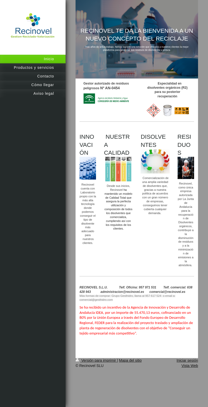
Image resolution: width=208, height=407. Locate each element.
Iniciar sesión (187, 360)
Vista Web (190, 366)
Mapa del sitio (130, 360)
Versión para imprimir (96, 360)
